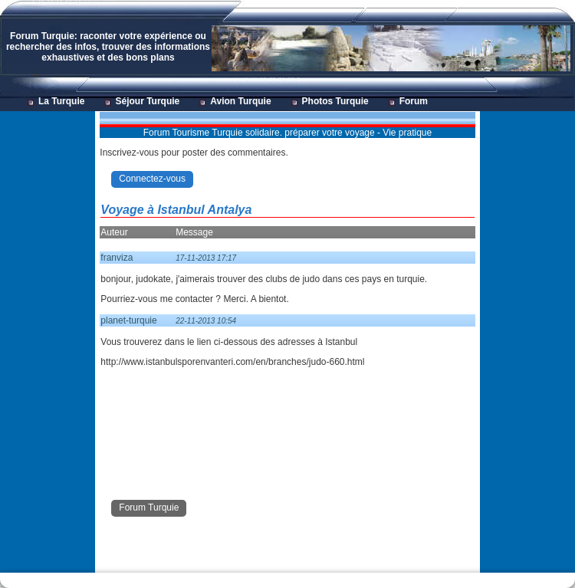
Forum (413, 101)
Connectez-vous (152, 178)
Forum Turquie (149, 507)
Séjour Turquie (147, 101)
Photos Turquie (335, 101)
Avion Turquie (240, 101)
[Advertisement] (47, 342)
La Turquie (61, 101)
